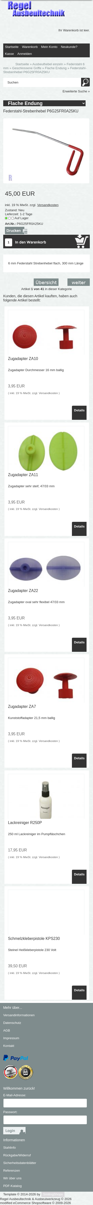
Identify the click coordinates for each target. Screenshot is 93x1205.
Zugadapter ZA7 (22, 706)
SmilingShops (53, 1194)
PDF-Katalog (12, 1186)
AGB (6, 1030)
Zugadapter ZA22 (23, 591)
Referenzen (11, 1170)
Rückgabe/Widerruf (17, 1155)
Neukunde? (69, 47)
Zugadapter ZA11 (23, 475)
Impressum (11, 1038)
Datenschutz (12, 1023)
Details (79, 410)
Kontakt (8, 1046)
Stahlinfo (9, 1147)
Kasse (9, 54)
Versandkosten (48, 205)
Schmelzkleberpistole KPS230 (34, 938)
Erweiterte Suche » (76, 91)
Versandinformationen (18, 1015)
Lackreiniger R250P (25, 823)
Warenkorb (30, 47)
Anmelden (24, 54)
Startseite (12, 47)
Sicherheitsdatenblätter (19, 1163)
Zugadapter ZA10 (23, 359)
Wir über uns (12, 1178)
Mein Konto (49, 47)
